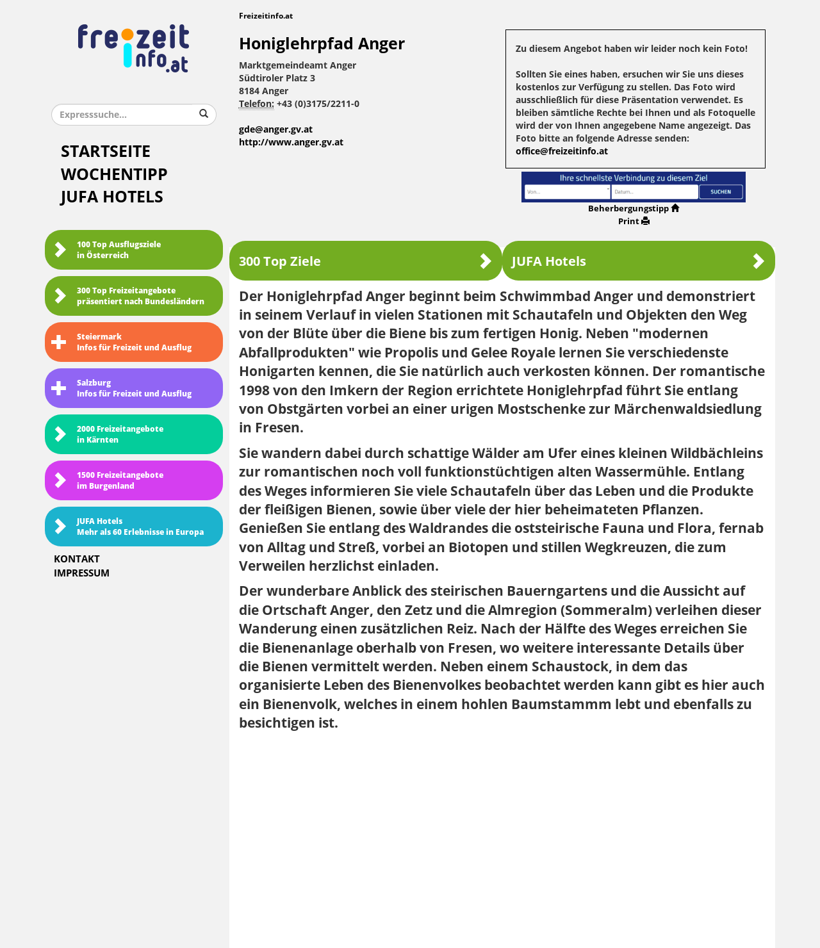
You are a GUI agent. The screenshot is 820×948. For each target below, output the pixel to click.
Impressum (82, 573)
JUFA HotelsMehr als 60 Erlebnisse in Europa (127, 527)
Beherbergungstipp (633, 208)
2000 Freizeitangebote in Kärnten (107, 435)
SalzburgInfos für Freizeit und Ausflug (121, 388)
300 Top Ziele (366, 261)
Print (634, 221)
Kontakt (77, 559)
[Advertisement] (502, 835)
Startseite (106, 151)
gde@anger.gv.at (276, 129)
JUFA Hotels (112, 197)
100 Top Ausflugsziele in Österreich (106, 250)
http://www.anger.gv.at (291, 142)
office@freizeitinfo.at (562, 151)
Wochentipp (114, 174)
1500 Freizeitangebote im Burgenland (107, 481)
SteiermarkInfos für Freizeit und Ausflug (121, 342)
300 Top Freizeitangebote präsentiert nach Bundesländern (127, 296)
